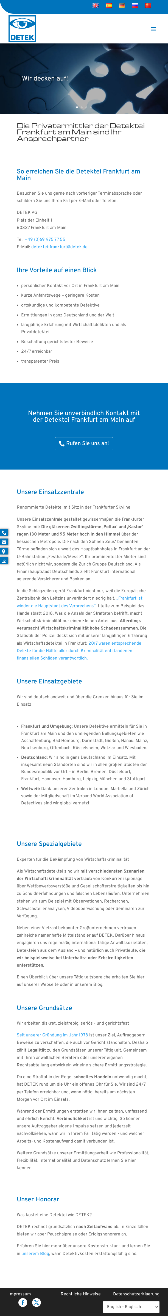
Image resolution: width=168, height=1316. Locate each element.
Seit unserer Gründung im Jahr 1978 (52, 1035)
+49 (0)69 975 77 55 (45, 239)
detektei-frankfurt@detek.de (59, 247)
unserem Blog (35, 1254)
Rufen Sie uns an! (87, 443)
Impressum (20, 1294)
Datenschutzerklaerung (136, 1294)
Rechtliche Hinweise (81, 1294)
